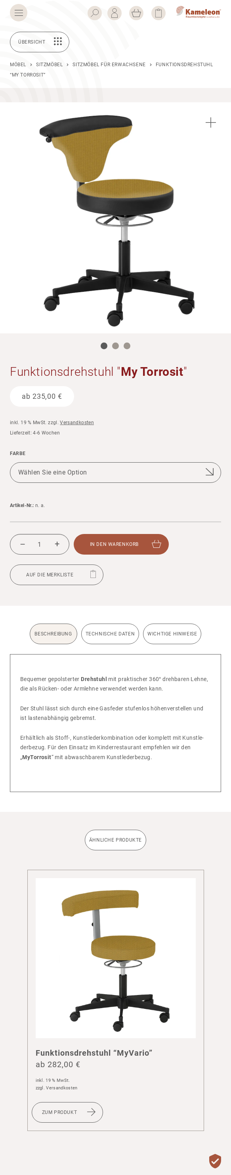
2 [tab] (115, 346)
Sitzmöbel (49, 64)
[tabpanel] (115, 217)
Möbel (18, 64)
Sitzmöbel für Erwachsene (109, 64)
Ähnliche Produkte (115, 840)
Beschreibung (53, 634)
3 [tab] (127, 346)
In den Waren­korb (114, 544)
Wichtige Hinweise (172, 634)
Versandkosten (77, 422)
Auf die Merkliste (49, 575)
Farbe (18, 453)
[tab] (54, 639)
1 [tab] (104, 346)
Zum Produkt (59, 1112)
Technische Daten (110, 634)
